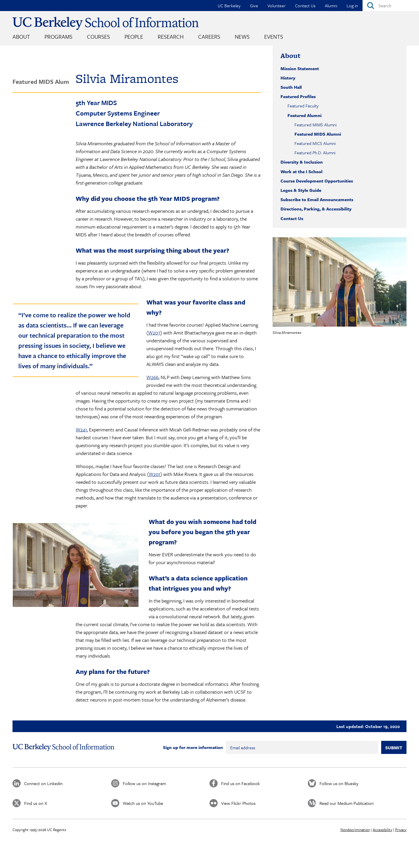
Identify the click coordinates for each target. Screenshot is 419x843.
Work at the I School (301, 171)
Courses (98, 36)
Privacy (400, 830)
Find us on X (35, 803)
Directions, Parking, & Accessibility (315, 209)
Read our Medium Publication (346, 803)
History (287, 78)
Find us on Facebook (240, 783)
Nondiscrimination (355, 830)
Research (171, 36)
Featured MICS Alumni (315, 143)
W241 (81, 429)
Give (254, 5)
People (134, 36)
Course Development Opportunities (316, 181)
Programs (58, 36)
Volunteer (276, 5)
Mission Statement (299, 68)
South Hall (291, 87)
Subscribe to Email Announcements (316, 199)
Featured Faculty (303, 105)
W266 (152, 377)
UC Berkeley (229, 5)
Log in (352, 5)
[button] (339, 282)
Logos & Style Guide (300, 190)
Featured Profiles (298, 96)
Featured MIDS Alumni (317, 134)
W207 (154, 332)
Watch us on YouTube (143, 803)
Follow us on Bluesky (338, 783)
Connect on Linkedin (43, 783)
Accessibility (382, 830)
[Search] (391, 5)
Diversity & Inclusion (301, 162)
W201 (154, 474)
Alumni (331, 5)
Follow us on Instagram (144, 783)
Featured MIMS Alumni (315, 124)
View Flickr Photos (238, 803)
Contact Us (305, 5)
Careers (209, 36)
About (21, 36)
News (242, 36)
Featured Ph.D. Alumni (314, 152)
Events (273, 36)
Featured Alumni (304, 115)
